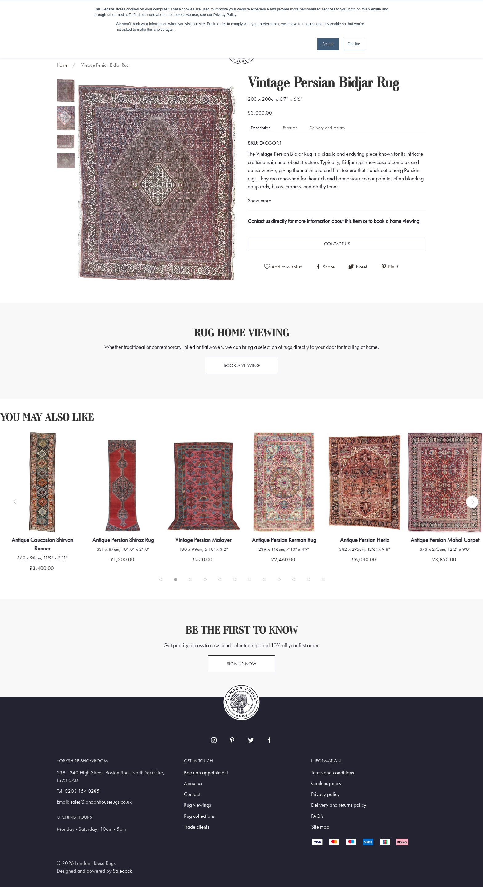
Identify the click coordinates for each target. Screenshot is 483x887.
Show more (259, 200)
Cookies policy (326, 783)
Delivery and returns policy (338, 805)
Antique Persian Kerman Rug (284, 540)
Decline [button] (354, 44)
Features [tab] (290, 128)
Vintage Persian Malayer (203, 540)
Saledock (122, 871)
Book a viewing (242, 365)
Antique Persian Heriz (364, 540)
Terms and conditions (332, 772)
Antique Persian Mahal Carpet (445, 540)
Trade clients (196, 827)
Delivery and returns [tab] (327, 128)
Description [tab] (260, 128)
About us (193, 783)
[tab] (66, 90)
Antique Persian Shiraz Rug (123, 540)
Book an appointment (206, 772)
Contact (192, 794)
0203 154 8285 (82, 791)
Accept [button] (328, 44)
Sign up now (241, 664)
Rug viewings (197, 805)
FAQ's (317, 816)
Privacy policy (325, 794)
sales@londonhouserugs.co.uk (101, 802)
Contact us (337, 244)
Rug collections (199, 816)
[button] (156, 182)
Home (62, 65)
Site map (320, 827)
